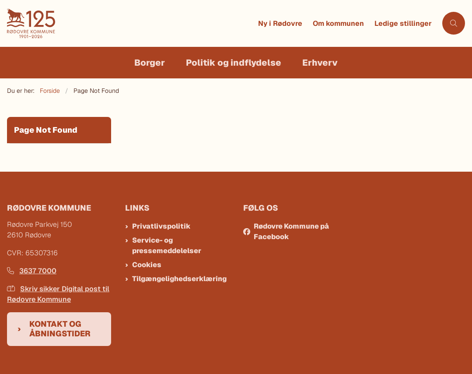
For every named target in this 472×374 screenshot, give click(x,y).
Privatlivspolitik (161, 226)
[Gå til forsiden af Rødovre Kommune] (130, 23)
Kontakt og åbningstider (60, 329)
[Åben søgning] (453, 23)
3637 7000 (31, 270)
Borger (149, 62)
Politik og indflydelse (233, 62)
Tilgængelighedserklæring (179, 278)
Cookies (146, 264)
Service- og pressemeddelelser (166, 245)
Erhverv (320, 62)
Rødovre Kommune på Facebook (291, 231)
